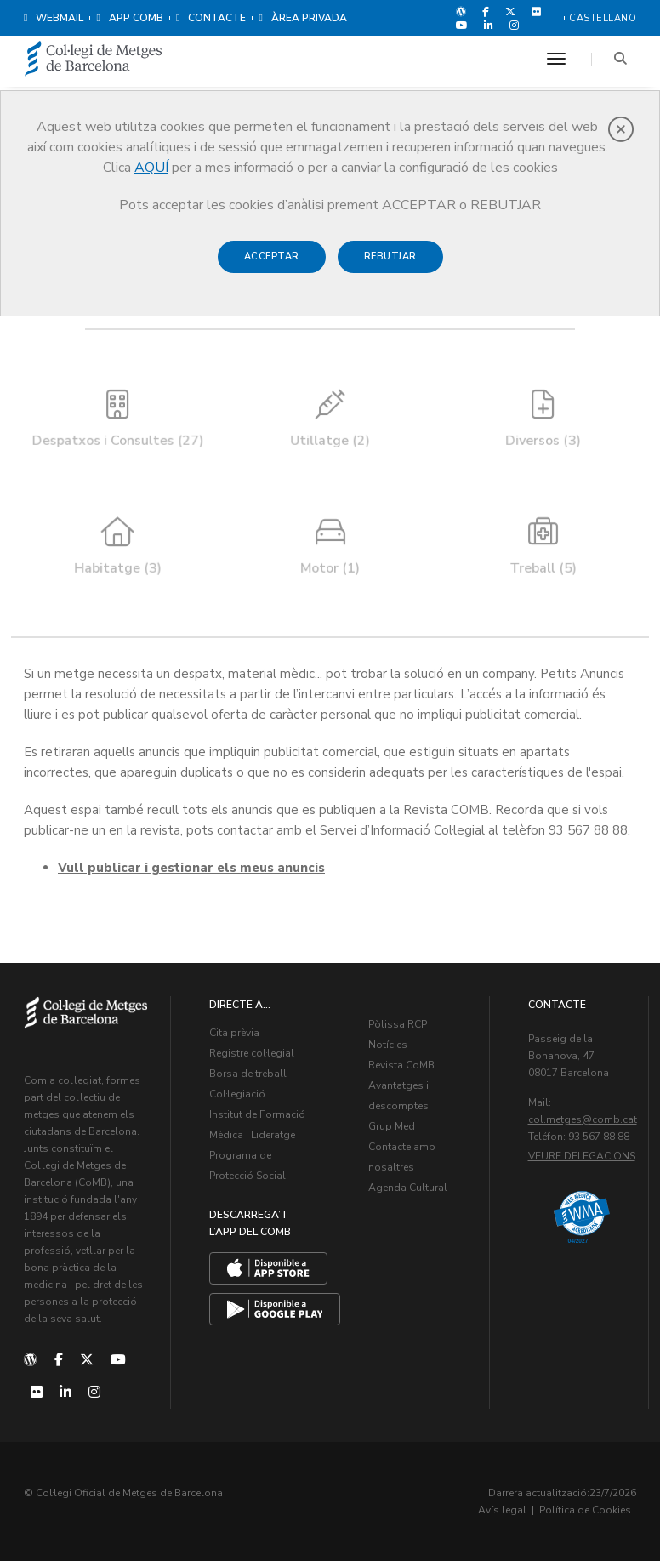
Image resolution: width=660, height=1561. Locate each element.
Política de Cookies (585, 1510)
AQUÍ (151, 167)
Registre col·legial (251, 1053)
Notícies (387, 1044)
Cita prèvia (234, 1033)
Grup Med (391, 1126)
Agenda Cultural (407, 1187)
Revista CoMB (401, 1065)
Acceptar (271, 256)
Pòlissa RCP (397, 1024)
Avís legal (502, 1510)
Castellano (602, 18)
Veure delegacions (581, 1156)
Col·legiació (237, 1094)
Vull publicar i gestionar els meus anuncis (191, 867)
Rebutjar (390, 256)
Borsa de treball (248, 1073)
